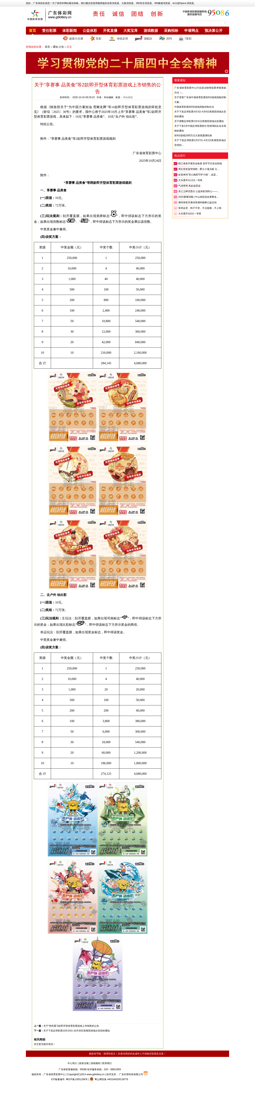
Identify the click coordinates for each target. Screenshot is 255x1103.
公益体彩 (90, 31)
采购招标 (171, 31)
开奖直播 (110, 31)
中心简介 (72, 1063)
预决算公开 (214, 31)
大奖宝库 (130, 31)
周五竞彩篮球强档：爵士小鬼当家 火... (198, 169)
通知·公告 (58, 46)
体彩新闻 (69, 31)
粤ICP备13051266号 (77, 1079)
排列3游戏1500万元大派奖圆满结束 (193, 135)
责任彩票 (49, 31)
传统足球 (118, 38)
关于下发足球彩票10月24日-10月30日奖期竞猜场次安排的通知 (76, 1030)
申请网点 (191, 31)
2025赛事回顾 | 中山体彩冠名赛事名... (198, 197)
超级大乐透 (73, 38)
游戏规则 (95, 1063)
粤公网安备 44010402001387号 (109, 1079)
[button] (226, 71)
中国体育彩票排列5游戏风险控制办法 (194, 107)
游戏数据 (151, 31)
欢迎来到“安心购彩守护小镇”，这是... (198, 174)
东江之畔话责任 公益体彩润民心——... (198, 191)
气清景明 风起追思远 (189, 185)
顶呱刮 (143, 38)
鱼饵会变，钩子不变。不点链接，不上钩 (199, 208)
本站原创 (128, 97)
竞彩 (95, 38)
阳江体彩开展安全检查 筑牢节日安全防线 (200, 163)
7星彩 (185, 38)
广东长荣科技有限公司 (131, 1074)
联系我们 (107, 1063)
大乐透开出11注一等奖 (190, 180)
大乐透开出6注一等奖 (189, 213)
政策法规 (84, 1063)
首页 (32, 31)
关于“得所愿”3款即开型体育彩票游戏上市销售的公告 (71, 1026)
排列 (165, 38)
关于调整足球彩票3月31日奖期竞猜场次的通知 (199, 121)
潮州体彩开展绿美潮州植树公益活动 (197, 202)
